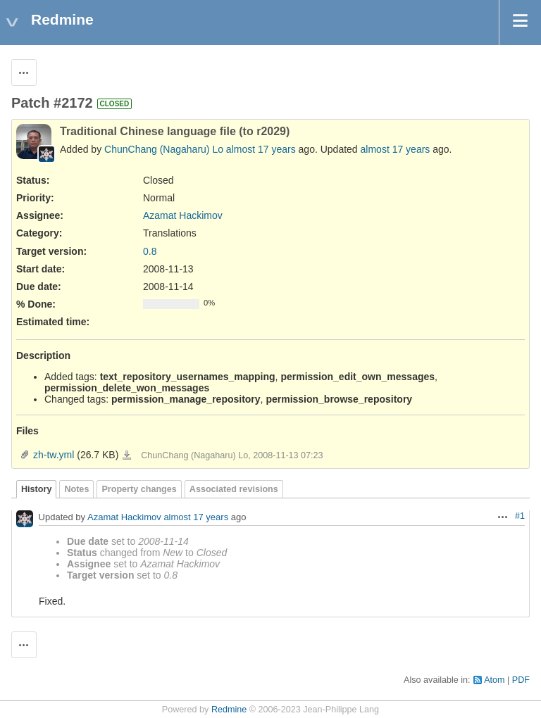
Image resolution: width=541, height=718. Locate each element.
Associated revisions (233, 489)
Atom (494, 680)
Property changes (138, 489)
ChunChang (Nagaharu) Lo (163, 149)
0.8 (149, 251)
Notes (76, 489)
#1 (520, 516)
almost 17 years (261, 149)
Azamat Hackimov (183, 215)
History (36, 489)
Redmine (229, 709)
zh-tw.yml (53, 454)
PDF (521, 680)
